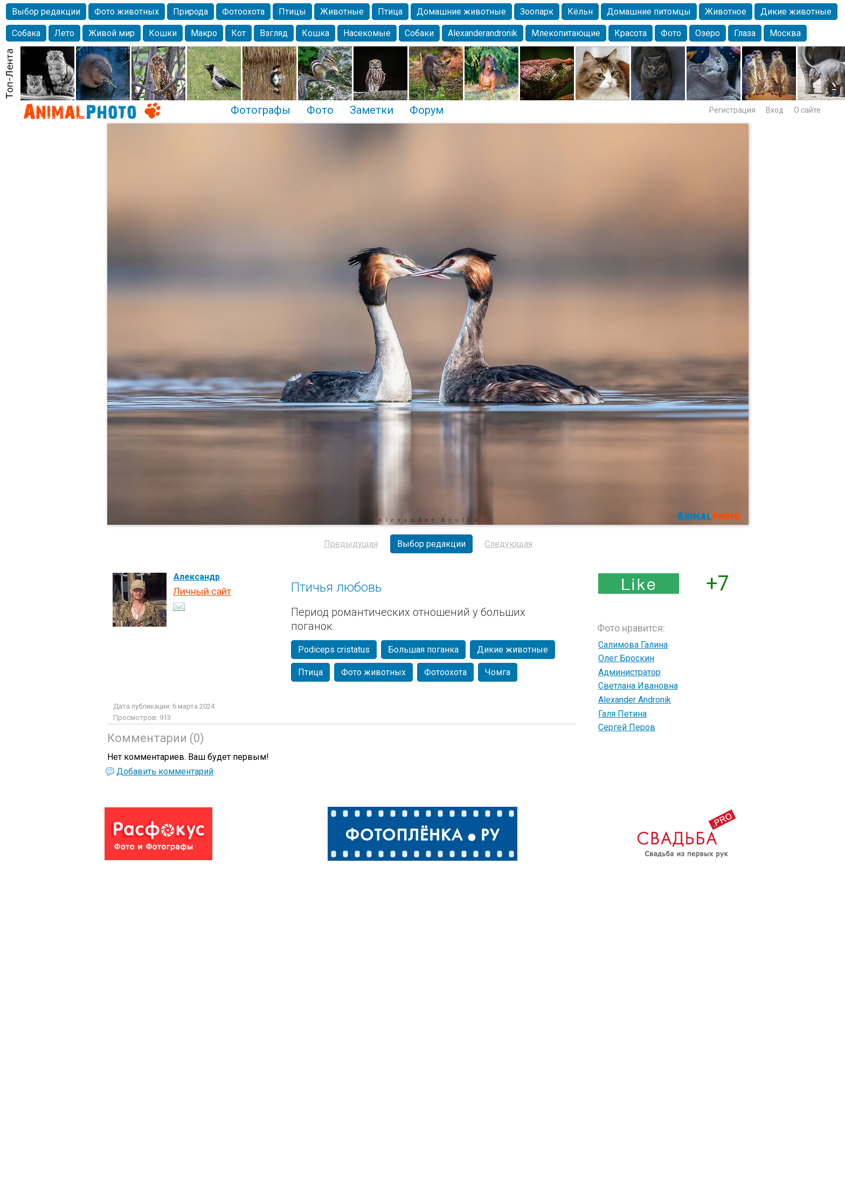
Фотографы (260, 110)
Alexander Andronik (634, 700)
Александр (197, 577)
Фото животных (126, 11)
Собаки (419, 33)
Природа (190, 11)
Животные (342, 11)
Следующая (508, 544)
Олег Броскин (626, 658)
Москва (785, 33)
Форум (427, 110)
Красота (630, 33)
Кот (238, 33)
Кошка (315, 33)
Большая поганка (423, 649)
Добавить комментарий (164, 771)
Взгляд (274, 33)
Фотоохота (243, 11)
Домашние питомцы (649, 11)
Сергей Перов (626, 727)
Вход (775, 110)
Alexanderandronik (482, 33)
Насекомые (367, 33)
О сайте (807, 110)
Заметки (371, 110)
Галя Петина (622, 714)
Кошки (163, 33)
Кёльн (580, 11)
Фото (671, 33)
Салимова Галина (633, 645)
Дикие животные (796, 11)
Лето (64, 33)
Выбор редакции (46, 11)
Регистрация (732, 110)
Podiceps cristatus (334, 649)
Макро (204, 33)
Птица (390, 11)
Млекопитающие (565, 33)
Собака (26, 33)
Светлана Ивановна (638, 686)
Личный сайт (202, 591)
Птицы (292, 11)
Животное (725, 11)
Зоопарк (536, 11)
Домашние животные (461, 11)
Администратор (629, 672)
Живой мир (111, 33)
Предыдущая (351, 544)
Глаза (745, 33)
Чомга (497, 672)
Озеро (707, 33)
